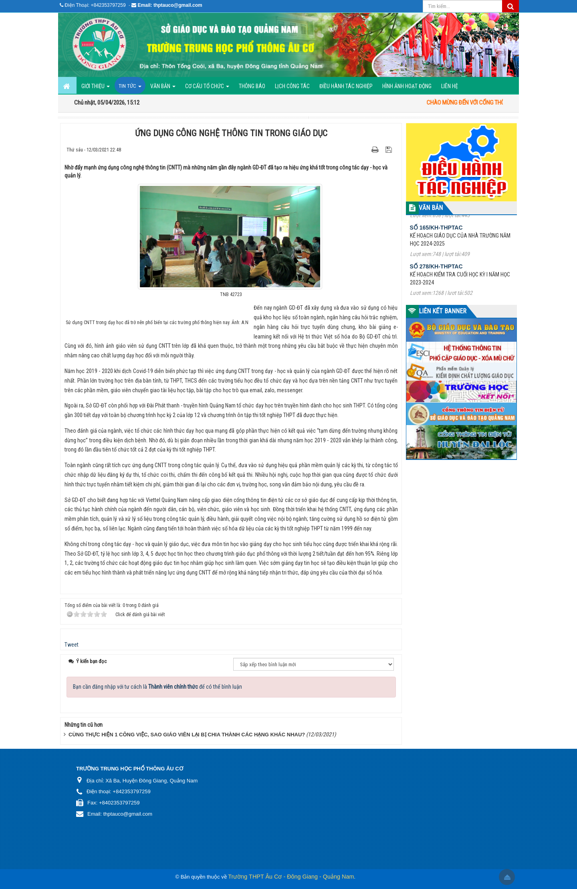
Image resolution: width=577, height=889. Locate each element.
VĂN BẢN (431, 208)
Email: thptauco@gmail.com (170, 5)
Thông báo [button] (252, 86)
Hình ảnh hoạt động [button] (407, 86)
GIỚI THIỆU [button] (95, 88)
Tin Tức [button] (130, 88)
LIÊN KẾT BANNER (442, 311)
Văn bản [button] (163, 88)
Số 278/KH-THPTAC (436, 273)
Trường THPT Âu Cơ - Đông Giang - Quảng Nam (291, 876)
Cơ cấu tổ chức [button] (207, 88)
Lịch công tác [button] (292, 86)
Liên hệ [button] (449, 86)
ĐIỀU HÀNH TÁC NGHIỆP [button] (346, 86)
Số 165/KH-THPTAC (436, 235)
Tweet (72, 644)
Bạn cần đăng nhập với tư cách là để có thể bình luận (157, 686)
